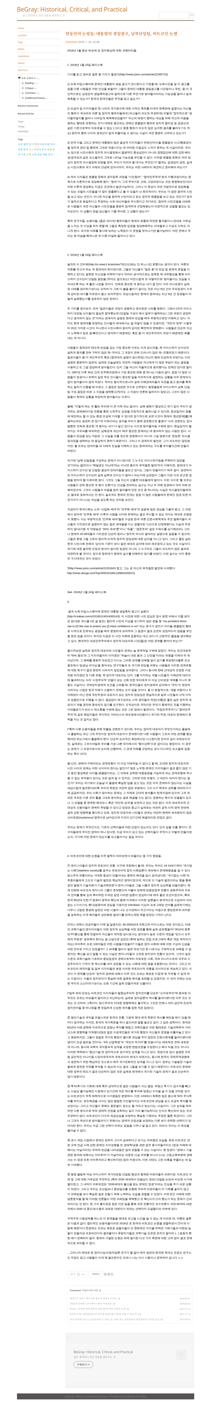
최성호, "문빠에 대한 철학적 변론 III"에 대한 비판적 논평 (97, 1308)
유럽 (49, 149)
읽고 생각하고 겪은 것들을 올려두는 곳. (95, 1357)
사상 (20, 144)
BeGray (69, 1396)
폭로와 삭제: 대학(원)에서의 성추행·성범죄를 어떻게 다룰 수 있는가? (103, 1314)
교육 (34, 154)
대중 (39, 154)
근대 (28, 154)
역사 (52, 144)
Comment (71, 42)
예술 (45, 154)
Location (22, 35)
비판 (47, 144)
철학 (25, 144)
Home (21, 28)
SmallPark (129, 1396)
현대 (36, 144)
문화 (20, 149)
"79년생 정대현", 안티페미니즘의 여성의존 (90, 1303)
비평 (42, 144)
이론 (23, 154)
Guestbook (23, 56)
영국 (25, 149)
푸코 (44, 149)
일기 (31, 144)
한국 (31, 149)
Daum (103, 1396)
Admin (21, 63)
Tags (20, 42)
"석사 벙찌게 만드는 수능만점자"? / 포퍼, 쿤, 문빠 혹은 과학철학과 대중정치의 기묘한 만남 (114, 1319)
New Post (23, 70)
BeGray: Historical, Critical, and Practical (72, 9)
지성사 (37, 149)
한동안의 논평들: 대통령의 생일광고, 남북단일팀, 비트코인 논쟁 (121, 33)
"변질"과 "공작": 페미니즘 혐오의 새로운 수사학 (93, 1298)
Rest (143, 1396)
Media (21, 49)
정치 (50, 154)
